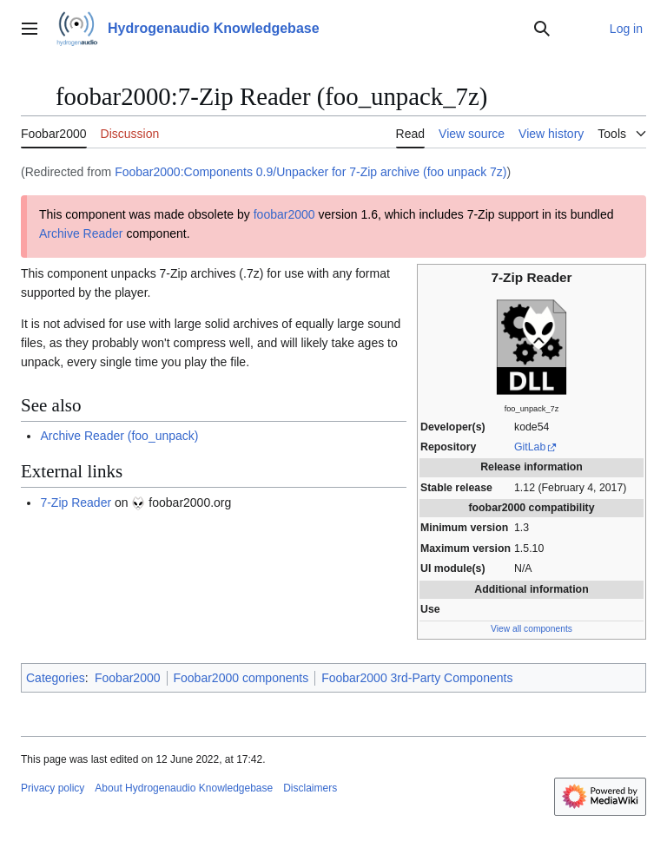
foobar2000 (284, 214)
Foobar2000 (128, 678)
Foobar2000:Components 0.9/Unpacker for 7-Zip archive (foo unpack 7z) (310, 172)
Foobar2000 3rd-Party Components (416, 678)
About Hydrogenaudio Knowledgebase (184, 788)
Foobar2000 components (241, 678)
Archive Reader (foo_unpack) (119, 436)
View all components (531, 629)
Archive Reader (81, 233)
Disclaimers (310, 788)
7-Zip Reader (75, 502)
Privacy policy (52, 788)
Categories (55, 678)
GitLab (529, 447)
